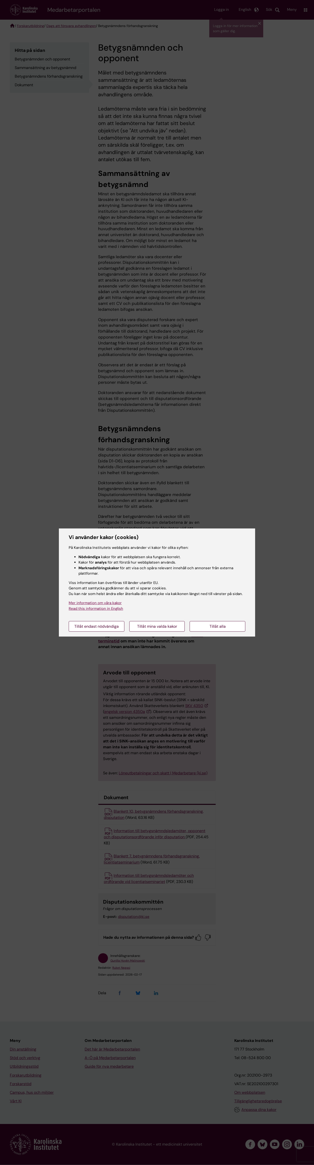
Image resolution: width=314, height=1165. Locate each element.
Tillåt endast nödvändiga (96, 626)
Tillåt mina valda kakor (157, 626)
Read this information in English (96, 608)
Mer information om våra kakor (95, 602)
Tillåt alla (217, 626)
